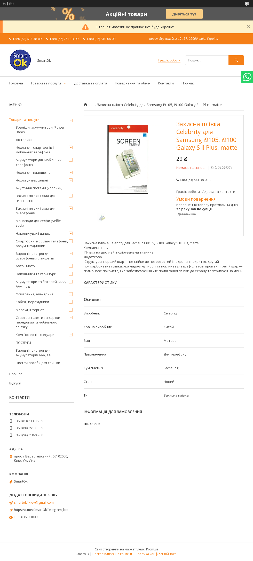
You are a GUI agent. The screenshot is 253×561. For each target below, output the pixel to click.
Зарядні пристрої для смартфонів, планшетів (35, 255)
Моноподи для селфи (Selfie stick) (38, 223)
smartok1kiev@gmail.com (34, 502)
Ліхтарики (24, 139)
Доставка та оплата (90, 83)
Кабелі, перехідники (32, 301)
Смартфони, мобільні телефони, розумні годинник (42, 243)
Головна (16, 83)
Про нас (187, 83)
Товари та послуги (46, 83)
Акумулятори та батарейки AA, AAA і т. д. (41, 284)
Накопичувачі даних (33, 233)
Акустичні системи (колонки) (39, 188)
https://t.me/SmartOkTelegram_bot (41, 510)
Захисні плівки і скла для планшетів (36, 198)
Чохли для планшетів (33, 172)
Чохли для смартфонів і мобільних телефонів (35, 149)
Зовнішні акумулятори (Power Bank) (40, 129)
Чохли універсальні (32, 180)
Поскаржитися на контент (112, 554)
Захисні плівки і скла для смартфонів (36, 210)
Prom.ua (152, 549)
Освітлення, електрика (34, 294)
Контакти (166, 83)
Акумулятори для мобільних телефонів (38, 162)
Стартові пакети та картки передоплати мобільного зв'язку (38, 322)
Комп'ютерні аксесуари (35, 334)
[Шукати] (236, 60)
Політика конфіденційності (156, 554)
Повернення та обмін (132, 83)
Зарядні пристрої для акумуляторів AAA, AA (33, 352)
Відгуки (15, 383)
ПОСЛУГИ (23, 342)
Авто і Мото (25, 266)
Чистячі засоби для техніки (38, 362)
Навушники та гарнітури (36, 274)
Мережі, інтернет (30, 309)
